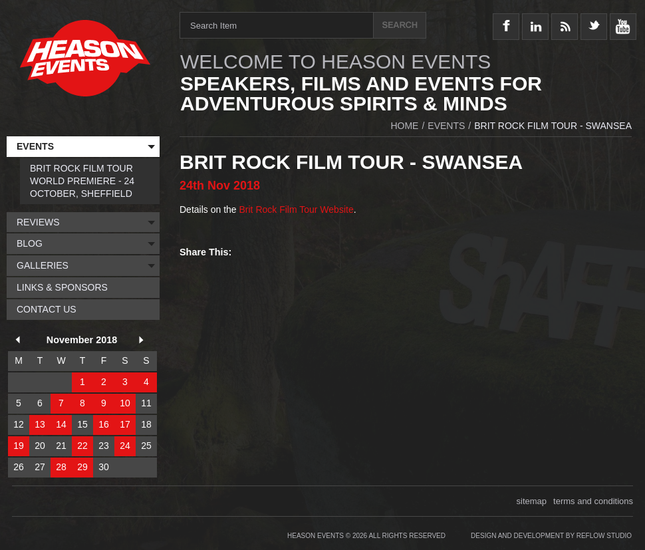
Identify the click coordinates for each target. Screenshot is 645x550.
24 (125, 445)
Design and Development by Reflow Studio (551, 535)
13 (40, 424)
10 (125, 403)
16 (103, 424)
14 (61, 424)
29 (82, 467)
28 (61, 467)
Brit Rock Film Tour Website (296, 209)
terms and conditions (593, 501)
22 (82, 445)
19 (18, 445)
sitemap (532, 501)
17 (125, 424)
